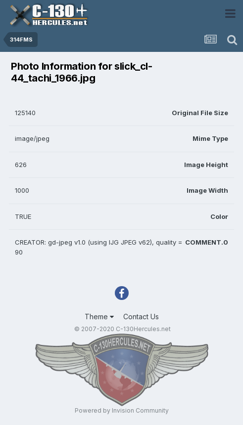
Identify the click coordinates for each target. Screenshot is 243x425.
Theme (99, 316)
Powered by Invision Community (122, 410)
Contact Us (141, 316)
